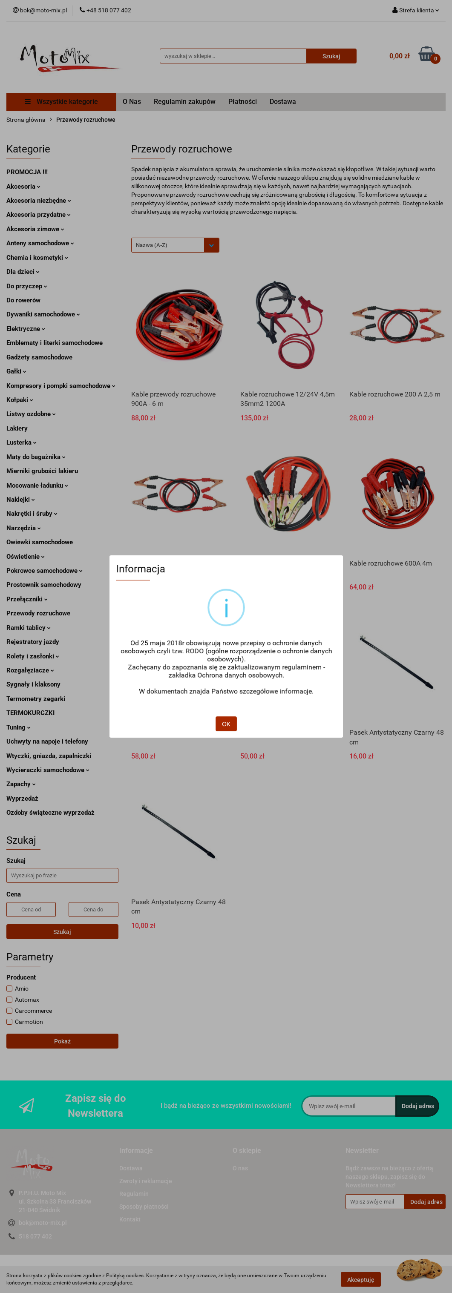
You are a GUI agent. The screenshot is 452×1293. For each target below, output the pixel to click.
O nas (240, 1168)
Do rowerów (23, 300)
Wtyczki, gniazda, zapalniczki (48, 756)
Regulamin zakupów (185, 102)
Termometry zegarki (35, 699)
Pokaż (62, 1041)
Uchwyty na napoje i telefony (47, 741)
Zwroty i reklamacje (145, 1181)
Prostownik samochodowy (43, 585)
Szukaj (62, 931)
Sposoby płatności (144, 1206)
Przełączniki (27, 599)
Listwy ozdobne (31, 414)
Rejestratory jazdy (32, 642)
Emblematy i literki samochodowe (54, 343)
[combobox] (175, 245)
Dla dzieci (23, 272)
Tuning (18, 727)
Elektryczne (25, 329)
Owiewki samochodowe (39, 542)
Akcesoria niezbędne (38, 200)
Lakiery (17, 428)
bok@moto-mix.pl (43, 1222)
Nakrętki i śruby (32, 513)
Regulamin (134, 1193)
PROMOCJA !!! (27, 172)
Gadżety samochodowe (39, 357)
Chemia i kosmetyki (37, 257)
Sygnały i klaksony (33, 684)
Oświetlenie (25, 556)
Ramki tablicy (28, 628)
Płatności (242, 102)
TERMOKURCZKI (30, 713)
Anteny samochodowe (40, 243)
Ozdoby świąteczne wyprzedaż (50, 812)
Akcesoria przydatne (38, 214)
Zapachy (21, 784)
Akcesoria (23, 186)
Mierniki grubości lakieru (42, 471)
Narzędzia (23, 528)
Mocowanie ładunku (37, 485)
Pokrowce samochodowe (44, 571)
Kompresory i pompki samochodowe (60, 386)
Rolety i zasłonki (32, 656)
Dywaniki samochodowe (43, 314)
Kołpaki (19, 400)
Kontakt (130, 1219)
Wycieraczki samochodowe (47, 770)
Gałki (16, 371)
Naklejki (20, 499)
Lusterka (21, 442)
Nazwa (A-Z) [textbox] (151, 245)
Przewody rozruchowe (38, 613)
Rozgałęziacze (30, 670)
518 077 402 (35, 1236)
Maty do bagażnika (36, 457)
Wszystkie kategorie (61, 102)
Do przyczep (26, 286)
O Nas (132, 102)
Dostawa (283, 102)
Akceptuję (360, 1279)
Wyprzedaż (22, 798)
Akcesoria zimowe (35, 229)
